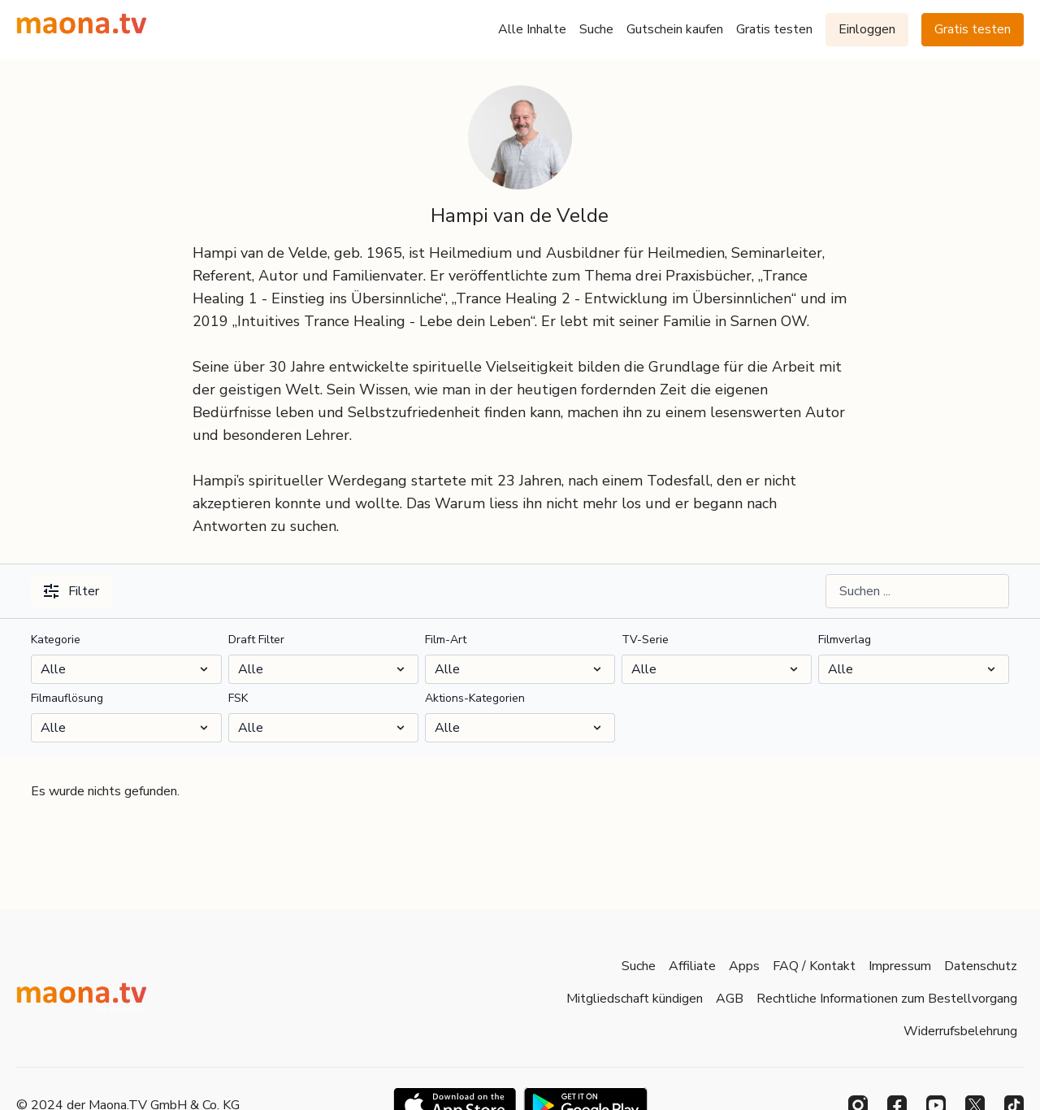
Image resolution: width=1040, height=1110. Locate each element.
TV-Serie (645, 639)
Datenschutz (980, 966)
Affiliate (692, 966)
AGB (729, 999)
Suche (596, 29)
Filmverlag (844, 639)
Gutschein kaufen (674, 29)
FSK (238, 698)
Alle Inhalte (532, 29)
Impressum (900, 966)
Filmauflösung (67, 698)
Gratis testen (774, 29)
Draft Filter (256, 639)
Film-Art (445, 639)
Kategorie (55, 639)
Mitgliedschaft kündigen (634, 999)
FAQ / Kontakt (814, 966)
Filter (71, 591)
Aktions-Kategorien (475, 698)
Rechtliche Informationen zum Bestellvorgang (886, 999)
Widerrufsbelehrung (960, 1031)
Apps (744, 966)
